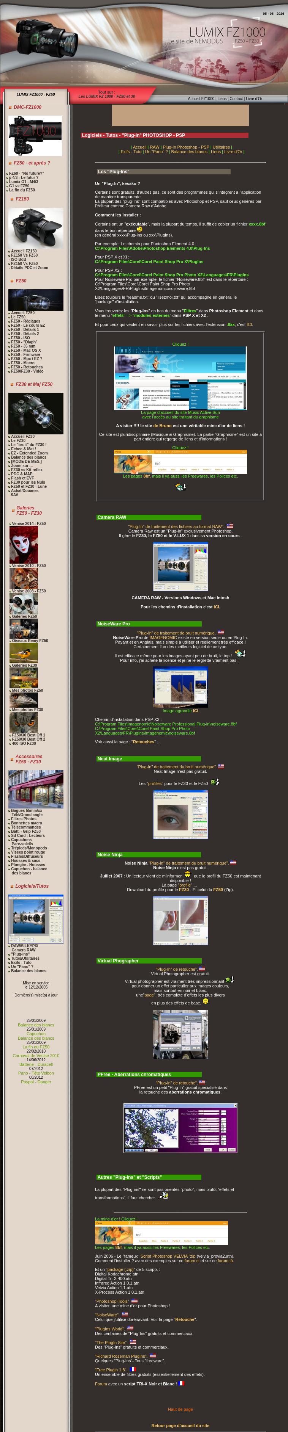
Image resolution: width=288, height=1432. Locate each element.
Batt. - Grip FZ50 (26, 831)
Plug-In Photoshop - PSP (186, 147)
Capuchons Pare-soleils (20, 842)
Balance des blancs (28, 457)
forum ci (192, 1260)
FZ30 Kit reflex (27, 470)
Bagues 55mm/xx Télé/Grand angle (25, 812)
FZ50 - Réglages (25, 321)
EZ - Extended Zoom (29, 453)
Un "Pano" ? (22, 967)
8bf (147, 476)
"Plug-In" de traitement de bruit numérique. (177, 633)
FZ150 (22, 199)
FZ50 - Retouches (26, 367)
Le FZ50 (18, 317)
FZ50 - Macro (23, 363)
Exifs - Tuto (21, 962)
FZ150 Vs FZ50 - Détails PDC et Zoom (28, 266)
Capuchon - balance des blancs (27, 871)
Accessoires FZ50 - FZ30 (29, 759)
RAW (154, 147)
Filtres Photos (23, 819)
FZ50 (21, 281)
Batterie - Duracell (36, 1064)
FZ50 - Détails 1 (25, 329)
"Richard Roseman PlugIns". (122, 1356)
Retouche (184, 1319)
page (149, 995)
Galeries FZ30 (24, 665)
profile (185, 885)
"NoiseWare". (108, 1315)
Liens (222, 99)
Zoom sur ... (22, 466)
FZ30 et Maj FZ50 (34, 384)
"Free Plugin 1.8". (112, 1370)
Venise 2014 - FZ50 (29, 524)
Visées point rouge (28, 852)
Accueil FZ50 (23, 313)
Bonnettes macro (26, 823)
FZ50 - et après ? (32, 163)
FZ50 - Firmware (25, 355)
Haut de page (180, 1409)
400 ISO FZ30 (24, 743)
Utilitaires (221, 147)
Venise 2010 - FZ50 (29, 566)
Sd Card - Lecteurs (28, 836)
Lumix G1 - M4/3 (23, 182)
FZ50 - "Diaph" (24, 342)
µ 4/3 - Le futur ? (23, 177)
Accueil (139, 147)
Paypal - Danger (36, 1081)
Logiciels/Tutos (32, 886)
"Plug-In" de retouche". (177, 969)
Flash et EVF (22, 478)
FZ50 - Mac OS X (26, 350)
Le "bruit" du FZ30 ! (28, 445)
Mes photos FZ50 (27, 690)
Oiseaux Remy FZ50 (30, 641)
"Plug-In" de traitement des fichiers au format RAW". (176, 526)
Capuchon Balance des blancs (36, 1035)
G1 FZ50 (18, 186)
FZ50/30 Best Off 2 (28, 739)
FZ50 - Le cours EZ (28, 325)
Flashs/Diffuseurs (27, 856)
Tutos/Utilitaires (25, 958)
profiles (154, 783)
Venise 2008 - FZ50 (29, 591)
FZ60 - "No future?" (26, 173)
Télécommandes (26, 827)
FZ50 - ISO (20, 338)
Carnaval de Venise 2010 (36, 1055)
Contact (236, 99)
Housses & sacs (25, 861)
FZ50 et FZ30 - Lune (29, 486)
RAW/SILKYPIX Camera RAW (23, 948)
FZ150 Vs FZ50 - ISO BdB (23, 257)
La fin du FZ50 (21, 190)
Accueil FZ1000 (201, 99)
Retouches (143, 742)
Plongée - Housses (28, 865)
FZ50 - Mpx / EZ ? (26, 359)
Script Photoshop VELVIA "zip (168, 1256)
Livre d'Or (253, 99)
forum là (225, 1260)
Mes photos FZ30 (27, 710)
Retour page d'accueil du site (180, 1425)
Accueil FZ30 (23, 436)
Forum (101, 1384)
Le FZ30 (18, 441)
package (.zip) (121, 1269)
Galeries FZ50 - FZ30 (29, 510)
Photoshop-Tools (112, 1301)
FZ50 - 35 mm (23, 346)
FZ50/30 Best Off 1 (28, 735)
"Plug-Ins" (20, 954)
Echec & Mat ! (23, 449)
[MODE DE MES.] (26, 461)
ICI (249, 324)
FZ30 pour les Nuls (28, 482)
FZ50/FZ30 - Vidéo (26, 371)
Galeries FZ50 (24, 616)
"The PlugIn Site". (112, 1342)
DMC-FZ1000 (27, 107)
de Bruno (162, 425)
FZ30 (184, 889)
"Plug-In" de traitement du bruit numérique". (177, 767)
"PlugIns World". (110, 1329)
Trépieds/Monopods (29, 848)
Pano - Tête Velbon (36, 1073)
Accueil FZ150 (23, 251)
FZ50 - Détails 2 (25, 334)
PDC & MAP (21, 474)
